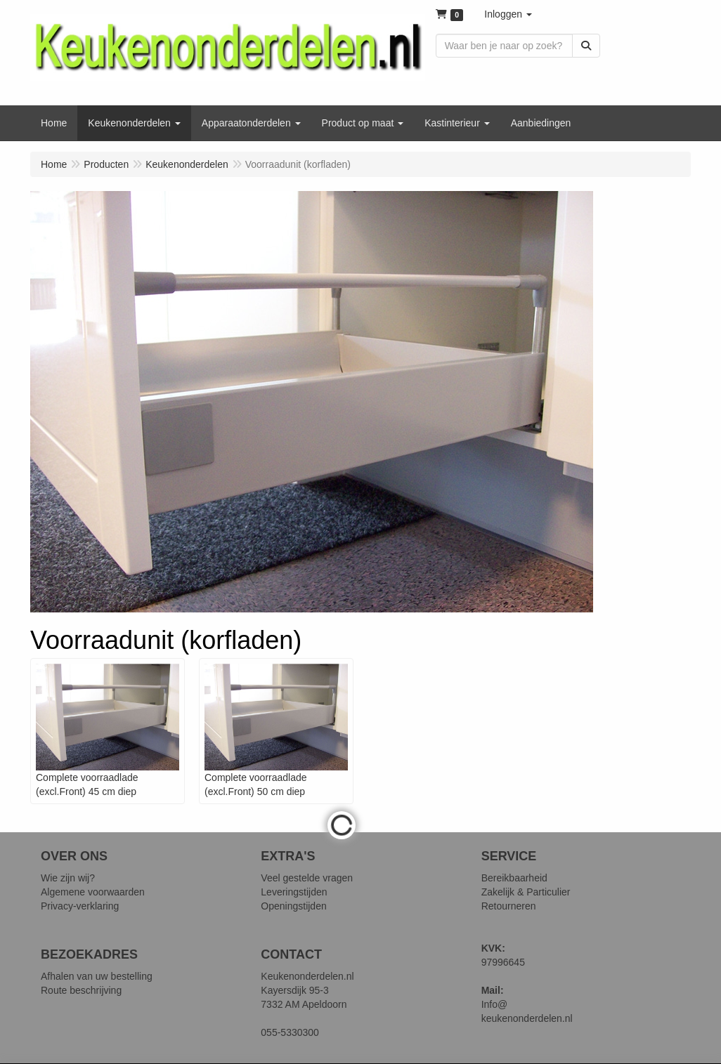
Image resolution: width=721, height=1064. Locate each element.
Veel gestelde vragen (307, 878)
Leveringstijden (294, 892)
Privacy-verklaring (80, 906)
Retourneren (508, 906)
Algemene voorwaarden (93, 892)
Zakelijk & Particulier (526, 892)
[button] (508, 14)
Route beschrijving (81, 990)
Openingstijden (293, 906)
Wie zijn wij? (68, 878)
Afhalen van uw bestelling (96, 976)
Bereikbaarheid (514, 878)
